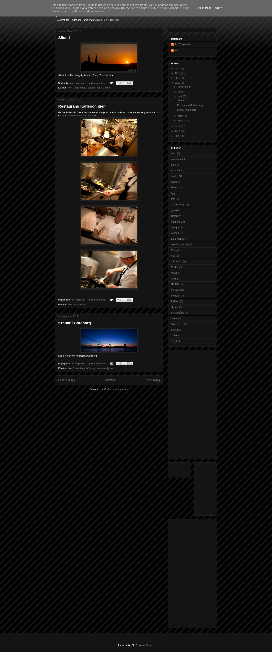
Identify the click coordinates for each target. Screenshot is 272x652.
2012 (178, 82)
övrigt (174, 341)
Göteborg (90, 87)
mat (75, 304)
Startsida (110, 380)
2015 (178, 68)
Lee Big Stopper (179, 244)
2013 (178, 78)
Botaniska (176, 170)
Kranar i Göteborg (74, 323)
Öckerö (175, 335)
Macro (174, 250)
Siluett (64, 38)
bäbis (174, 181)
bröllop (174, 176)
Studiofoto (176, 324)
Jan (176, 50)
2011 (178, 126)
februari (182, 120)
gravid (174, 210)
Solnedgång (177, 312)
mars (181, 116)
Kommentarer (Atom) (117, 389)
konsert (175, 233)
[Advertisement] (185, 404)
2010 (178, 131)
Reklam (82, 304)
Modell (174, 267)
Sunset (175, 329)
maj (180, 91)
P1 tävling (176, 290)
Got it (218, 8)
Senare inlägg (66, 380)
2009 (178, 136)
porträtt (175, 295)
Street (174, 318)
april (180, 96)
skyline (106, 87)
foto (70, 87)
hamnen (101, 368)
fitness (174, 187)
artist (173, 153)
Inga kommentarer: (97, 83)
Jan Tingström (182, 44)
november (183, 86)
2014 (178, 73)
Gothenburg (79, 87)
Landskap (176, 238)
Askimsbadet (178, 159)
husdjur (175, 227)
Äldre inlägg (153, 380)
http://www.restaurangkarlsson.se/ (80, 115)
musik (174, 273)
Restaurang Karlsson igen (82, 106)
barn (173, 164)
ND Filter (176, 284)
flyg (173, 193)
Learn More (204, 8)
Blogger (150, 645)
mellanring (176, 261)
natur (99, 87)
